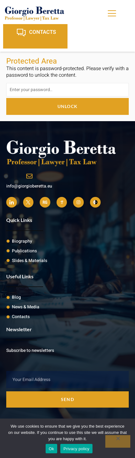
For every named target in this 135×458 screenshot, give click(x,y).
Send (67, 399)
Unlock (68, 106)
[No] (117, 441)
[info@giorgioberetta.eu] (29, 176)
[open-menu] (112, 13)
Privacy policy (76, 448)
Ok (51, 448)
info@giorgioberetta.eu (29, 186)
